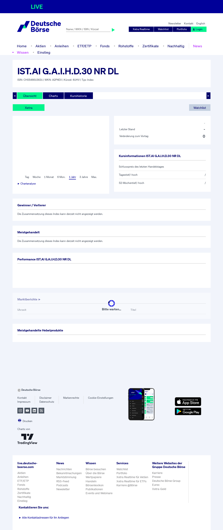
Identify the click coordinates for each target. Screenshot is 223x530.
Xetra (28, 108)
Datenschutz (46, 401)
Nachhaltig (176, 46)
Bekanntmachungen (69, 473)
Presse (156, 477)
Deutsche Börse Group (166, 481)
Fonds (105, 46)
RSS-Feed (62, 481)
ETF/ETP (84, 46)
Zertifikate (150, 46)
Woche (37, 177)
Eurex (156, 485)
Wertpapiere (93, 477)
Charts (53, 96)
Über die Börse (95, 473)
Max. (94, 177)
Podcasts (62, 485)
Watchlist (163, 29)
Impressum (23, 401)
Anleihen (62, 46)
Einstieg (43, 52)
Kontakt (188, 23)
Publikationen (94, 489)
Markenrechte (71, 397)
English (200, 23)
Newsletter (174, 23)
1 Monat (49, 177)
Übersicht (30, 96)
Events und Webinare (99, 493)
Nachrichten (64, 469)
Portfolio (182, 29)
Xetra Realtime (141, 29)
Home (22, 46)
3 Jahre (83, 177)
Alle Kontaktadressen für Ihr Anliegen (44, 517)
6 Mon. (61, 177)
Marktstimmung (66, 477)
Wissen (23, 52)
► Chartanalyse (26, 183)
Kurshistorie (78, 96)
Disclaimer (45, 397)
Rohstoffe (126, 46)
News (197, 46)
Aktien (40, 46)
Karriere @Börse (126, 485)
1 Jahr (72, 177)
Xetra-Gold (159, 489)
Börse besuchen (96, 469)
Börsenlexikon (94, 485)
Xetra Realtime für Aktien (132, 477)
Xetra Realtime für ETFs (131, 481)
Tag (27, 177)
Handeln (91, 481)
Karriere (157, 473)
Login (197, 29)
